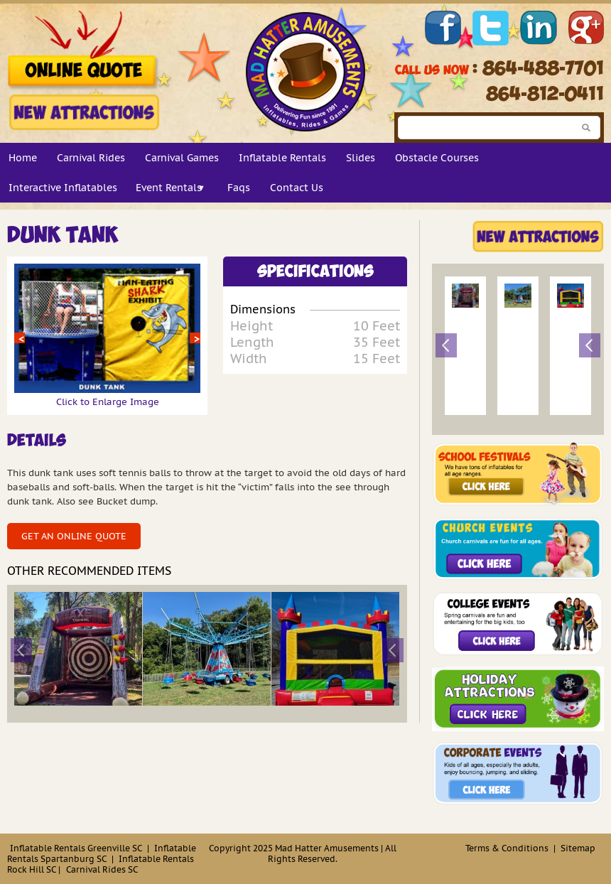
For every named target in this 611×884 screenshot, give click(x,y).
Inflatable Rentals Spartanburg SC (101, 853)
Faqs (238, 187)
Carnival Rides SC (102, 869)
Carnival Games (182, 157)
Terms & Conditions (506, 848)
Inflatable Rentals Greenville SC (76, 848)
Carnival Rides (91, 157)
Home (23, 157)
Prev (19, 338)
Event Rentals (169, 187)
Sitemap (578, 848)
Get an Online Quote (73, 536)
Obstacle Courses (437, 157)
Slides (360, 157)
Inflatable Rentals (282, 157)
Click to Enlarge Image (107, 396)
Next (195, 338)
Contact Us (296, 187)
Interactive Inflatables (63, 187)
